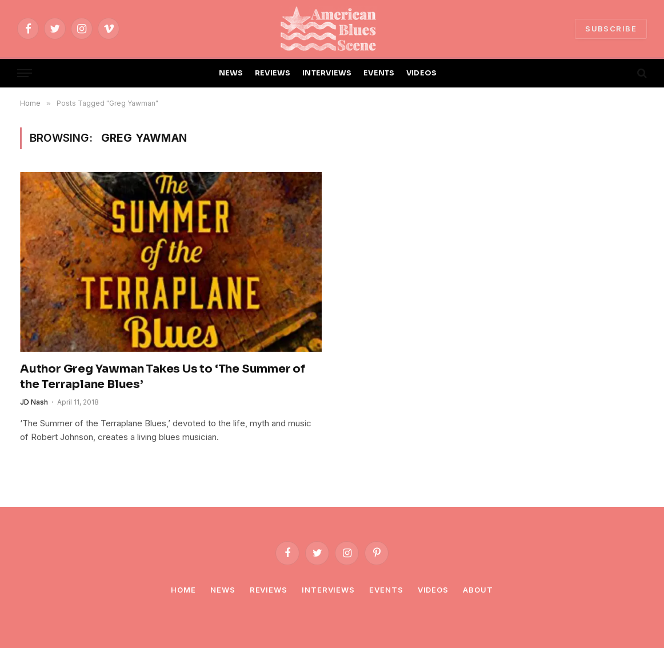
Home (183, 589)
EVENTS (379, 73)
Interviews (328, 589)
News (222, 589)
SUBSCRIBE (611, 28)
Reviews (268, 589)
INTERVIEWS (327, 73)
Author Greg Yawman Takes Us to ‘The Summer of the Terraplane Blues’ (162, 376)
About (478, 589)
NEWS (231, 73)
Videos (433, 589)
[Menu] (24, 73)
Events (386, 589)
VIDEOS (421, 73)
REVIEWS (273, 73)
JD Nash (34, 402)
